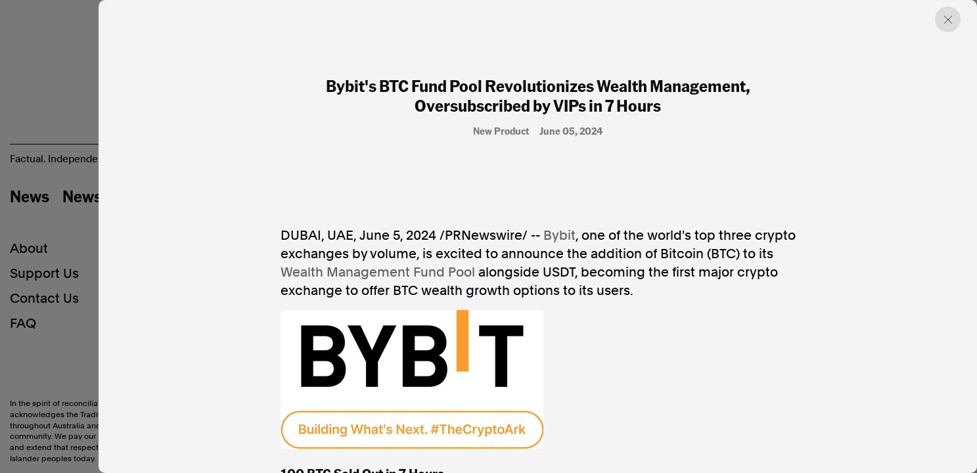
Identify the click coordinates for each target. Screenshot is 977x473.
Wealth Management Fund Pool (378, 272)
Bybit (559, 235)
